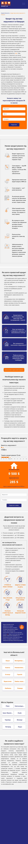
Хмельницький (20, 706)
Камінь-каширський (20, 681)
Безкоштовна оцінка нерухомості (14, 370)
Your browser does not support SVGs (14, 466)
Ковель (7, 668)
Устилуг (7, 674)
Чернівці (8, 720)
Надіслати (14, 125)
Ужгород (8, 727)
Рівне (7, 706)
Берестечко (7, 681)
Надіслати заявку (14, 505)
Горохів (19, 674)
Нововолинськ (20, 668)
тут (16, 53)
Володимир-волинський (20, 661)
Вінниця (19, 720)
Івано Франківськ (8, 713)
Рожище (20, 688)
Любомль (8, 688)
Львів (20, 713)
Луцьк (8, 661)
